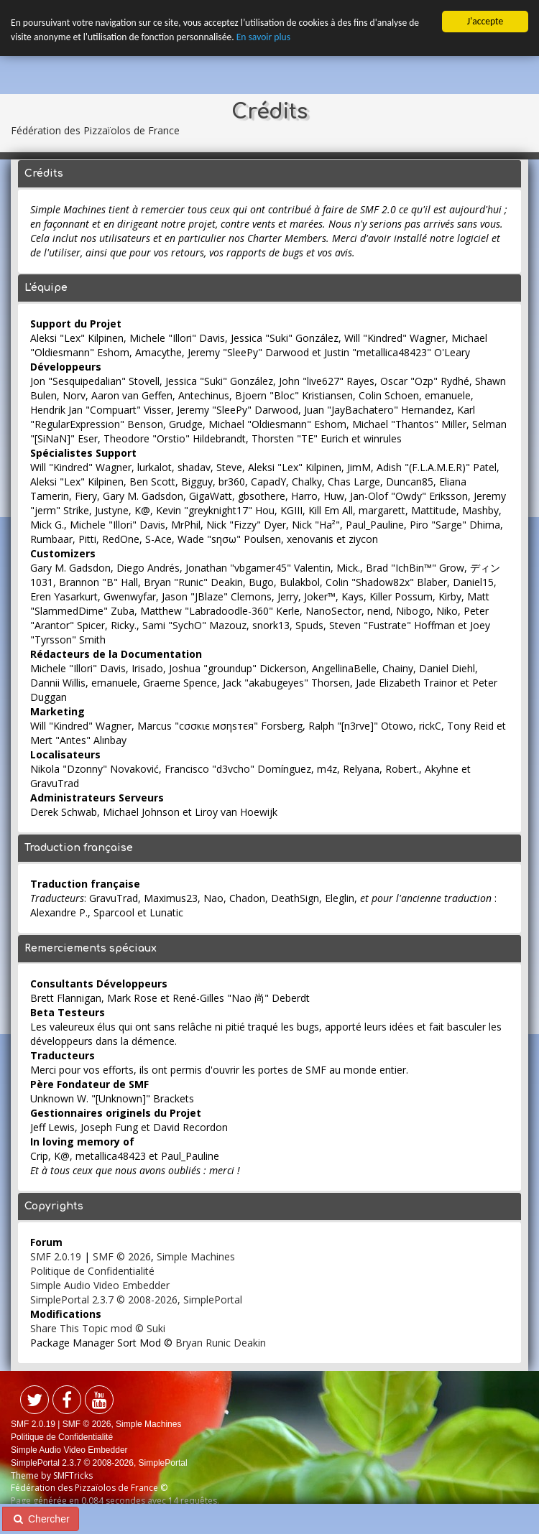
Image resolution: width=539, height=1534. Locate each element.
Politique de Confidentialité (92, 1271)
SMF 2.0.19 (55, 1256)
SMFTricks (73, 1475)
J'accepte (485, 21)
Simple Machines (196, 1256)
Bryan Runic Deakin (220, 1342)
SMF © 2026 (122, 1256)
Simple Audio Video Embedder (100, 1285)
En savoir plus (263, 37)
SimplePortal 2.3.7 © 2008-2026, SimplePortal (136, 1299)
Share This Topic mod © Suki (97, 1328)
